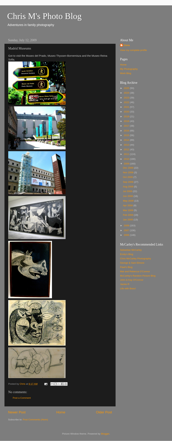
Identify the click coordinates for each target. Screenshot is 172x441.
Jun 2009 (128, 196)
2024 (127, 92)
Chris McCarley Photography (135, 258)
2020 (127, 111)
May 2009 (128, 200)
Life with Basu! (128, 288)
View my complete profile (133, 50)
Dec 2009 (128, 167)
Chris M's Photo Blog (44, 16)
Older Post (104, 412)
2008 (127, 225)
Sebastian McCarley (131, 250)
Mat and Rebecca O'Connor (135, 271)
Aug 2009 (128, 186)
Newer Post (17, 412)
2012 (127, 149)
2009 (127, 163)
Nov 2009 (128, 172)
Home (60, 412)
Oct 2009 (128, 177)
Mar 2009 (128, 210)
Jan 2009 (128, 219)
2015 (127, 135)
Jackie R (124, 284)
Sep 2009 (128, 182)
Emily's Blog (126, 254)
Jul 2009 (128, 191)
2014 (127, 140)
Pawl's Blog (126, 267)
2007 (127, 230)
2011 (127, 154)
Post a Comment (22, 398)
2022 (127, 102)
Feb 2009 (128, 215)
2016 (127, 130)
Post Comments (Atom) (35, 419)
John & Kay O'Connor (131, 280)
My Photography (129, 69)
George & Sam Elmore (132, 262)
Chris (127, 45)
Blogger (105, 433)
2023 (127, 97)
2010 (127, 159)
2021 (127, 107)
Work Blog (125, 73)
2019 (127, 116)
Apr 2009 (128, 205)
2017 (127, 125)
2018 (127, 121)
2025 (127, 88)
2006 (127, 235)
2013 (127, 144)
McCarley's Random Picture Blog (138, 275)
